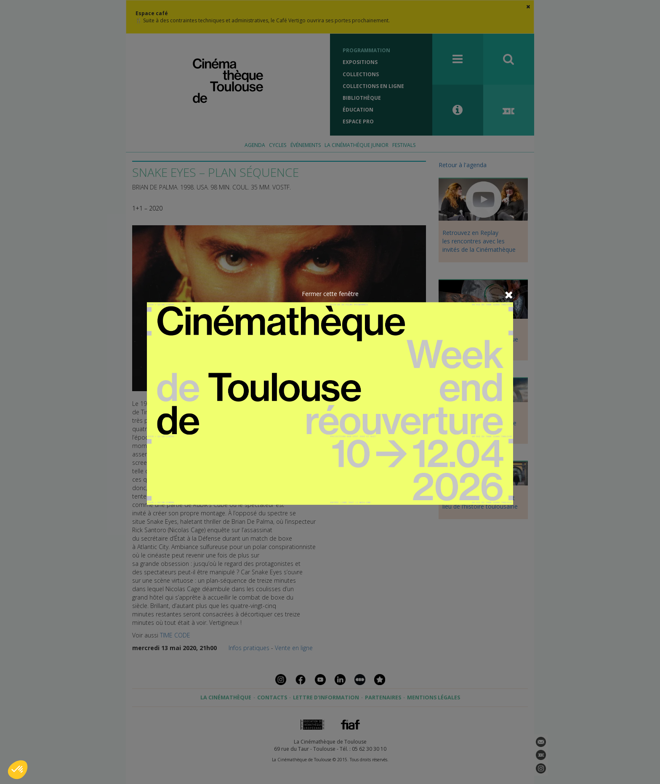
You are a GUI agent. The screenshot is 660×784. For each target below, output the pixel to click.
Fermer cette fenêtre (330, 294)
